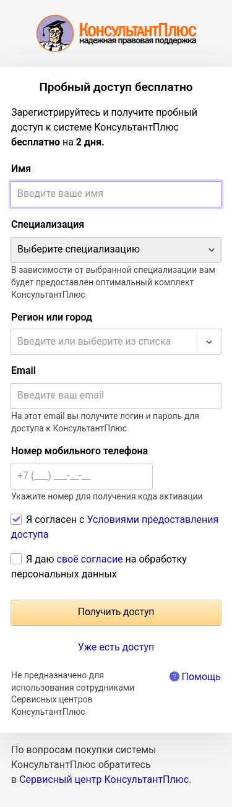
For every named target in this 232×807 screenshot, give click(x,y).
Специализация (47, 224)
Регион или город (51, 317)
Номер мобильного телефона (79, 451)
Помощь (201, 677)
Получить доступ (116, 612)
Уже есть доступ (116, 647)
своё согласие (90, 559)
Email (23, 370)
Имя (21, 169)
